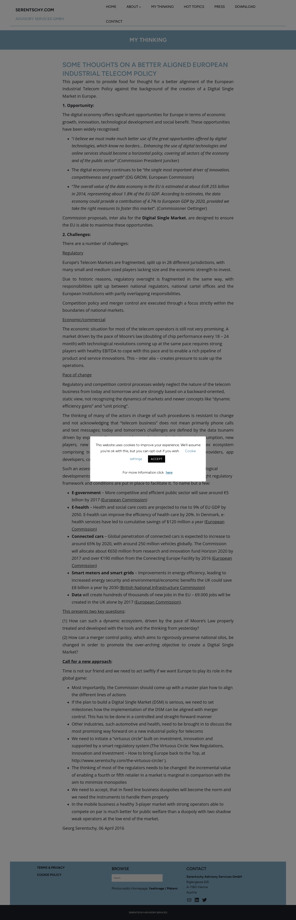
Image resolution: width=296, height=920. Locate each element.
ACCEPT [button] (156, 459)
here (169, 472)
